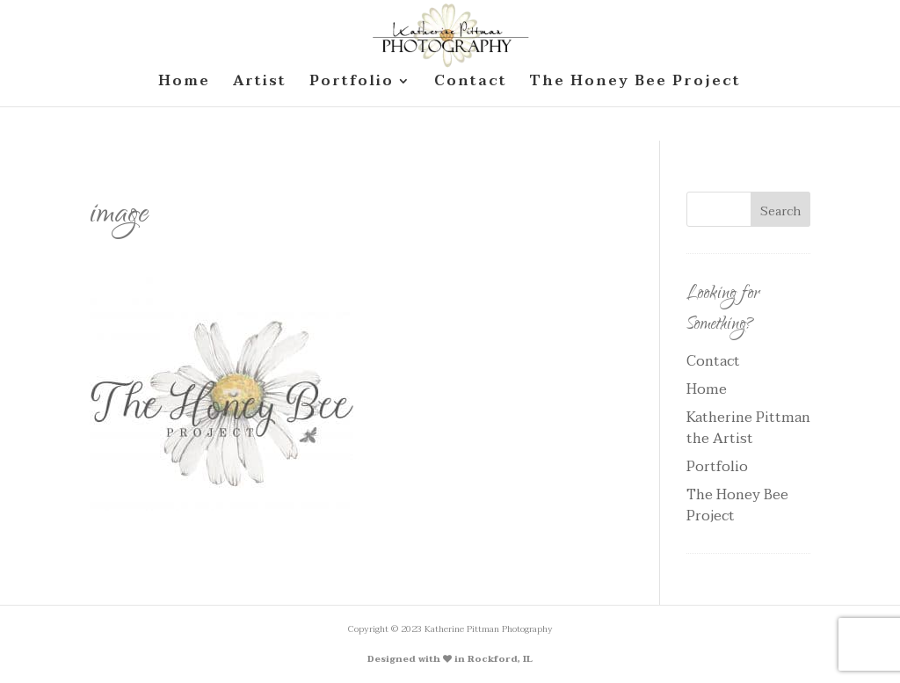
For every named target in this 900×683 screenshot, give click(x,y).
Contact (713, 361)
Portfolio (717, 466)
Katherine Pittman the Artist (748, 428)
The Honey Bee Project (737, 505)
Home (706, 389)
